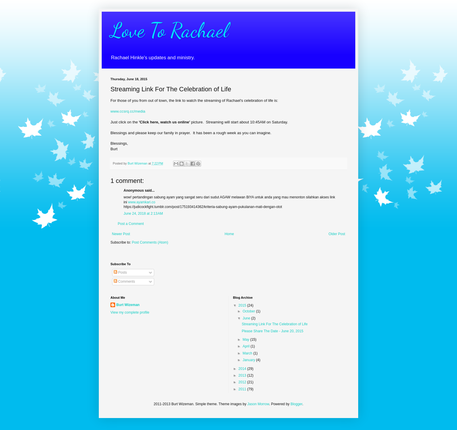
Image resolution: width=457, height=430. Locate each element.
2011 (242, 389)
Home (229, 234)
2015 (242, 305)
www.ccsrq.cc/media (127, 111)
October (249, 311)
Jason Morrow (258, 404)
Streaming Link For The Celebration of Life (274, 324)
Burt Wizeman (128, 305)
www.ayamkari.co (141, 202)
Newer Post (121, 234)
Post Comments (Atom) (150, 242)
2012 (242, 382)
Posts (120, 272)
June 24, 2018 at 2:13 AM (143, 213)
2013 (242, 375)
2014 (242, 369)
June (246, 318)
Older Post (336, 234)
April (246, 346)
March (247, 353)
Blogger (297, 404)
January (249, 360)
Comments (124, 281)
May (246, 340)
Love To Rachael (169, 30)
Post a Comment (131, 224)
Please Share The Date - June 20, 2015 (272, 331)
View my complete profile (129, 312)
